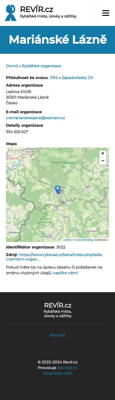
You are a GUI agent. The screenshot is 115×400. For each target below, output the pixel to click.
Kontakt (57, 335)
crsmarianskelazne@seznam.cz (35, 118)
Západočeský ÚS (77, 78)
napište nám (65, 273)
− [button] (102, 161)
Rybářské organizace (41, 66)
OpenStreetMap (84, 239)
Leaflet (67, 239)
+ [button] (102, 153)
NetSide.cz (67, 368)
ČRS (54, 78)
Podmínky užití (57, 373)
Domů (12, 66)
